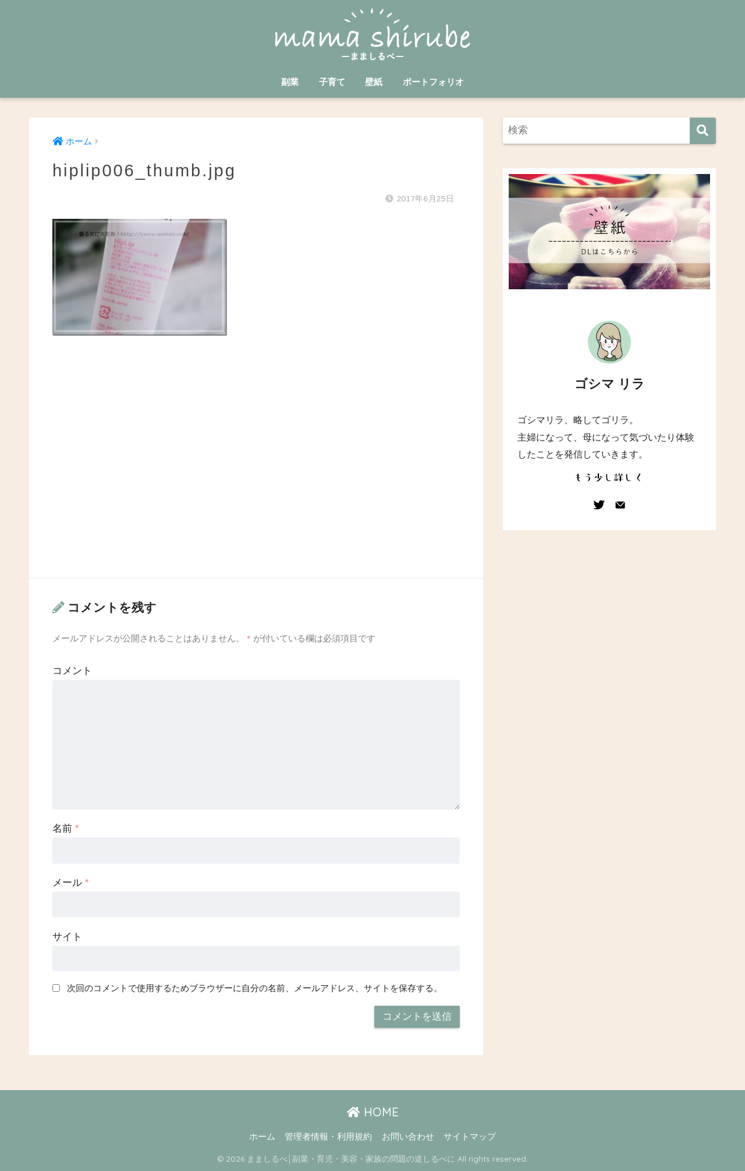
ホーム (262, 1136)
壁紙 (373, 82)
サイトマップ (470, 1136)
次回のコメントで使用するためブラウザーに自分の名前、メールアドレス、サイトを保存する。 (254, 988)
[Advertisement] (256, 468)
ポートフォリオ (433, 82)
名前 (65, 828)
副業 (290, 82)
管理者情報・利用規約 (328, 1136)
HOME (373, 1112)
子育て (332, 82)
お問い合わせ (408, 1136)
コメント (72, 670)
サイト (67, 936)
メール (70, 882)
